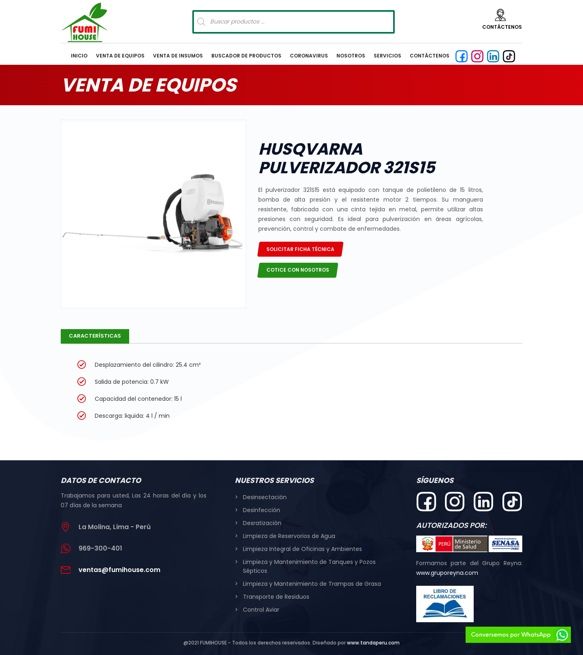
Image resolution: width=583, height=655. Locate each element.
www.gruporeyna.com (447, 573)
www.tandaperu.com (373, 642)
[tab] (95, 336)
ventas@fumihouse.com (119, 569)
